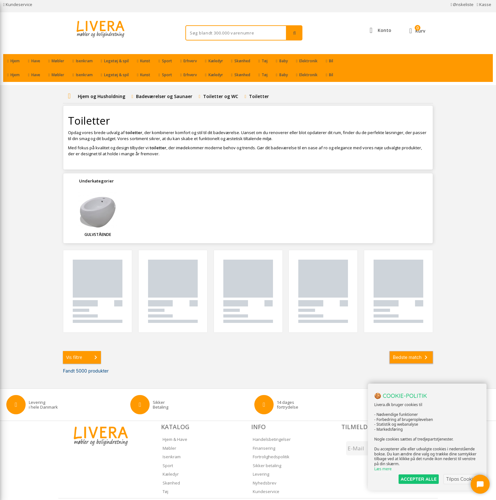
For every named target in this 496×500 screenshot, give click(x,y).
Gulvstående (97, 220)
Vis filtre (83, 343)
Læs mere (383, 469)
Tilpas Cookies (462, 479)
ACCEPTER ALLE (419, 479)
